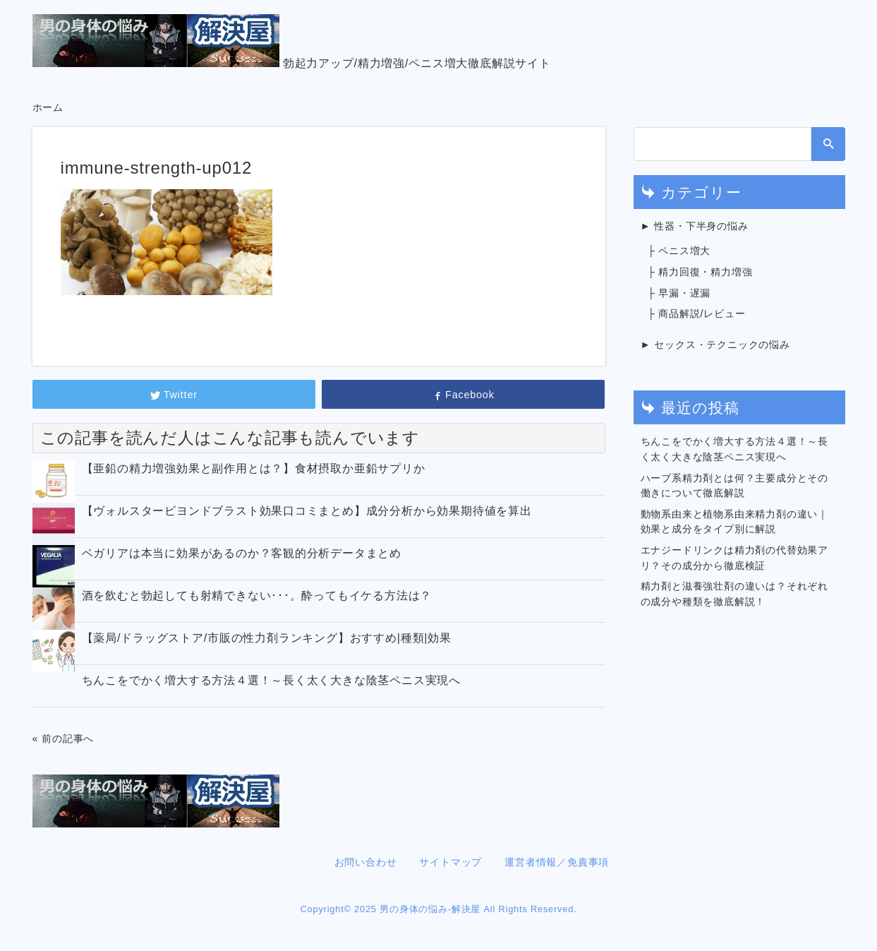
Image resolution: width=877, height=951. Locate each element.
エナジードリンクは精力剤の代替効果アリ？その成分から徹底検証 (734, 557)
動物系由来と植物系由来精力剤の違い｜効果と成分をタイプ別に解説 (734, 521)
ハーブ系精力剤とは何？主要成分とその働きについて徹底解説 (734, 485)
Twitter (174, 394)
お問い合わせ (365, 862)
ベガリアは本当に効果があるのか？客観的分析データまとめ (242, 553)
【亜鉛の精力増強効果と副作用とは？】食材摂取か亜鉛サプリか (253, 468)
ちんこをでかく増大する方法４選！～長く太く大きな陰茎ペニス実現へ (271, 680)
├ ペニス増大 (679, 250)
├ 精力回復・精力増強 (700, 271)
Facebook (463, 394)
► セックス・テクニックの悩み (715, 344)
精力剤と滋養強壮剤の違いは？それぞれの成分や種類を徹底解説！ (734, 593)
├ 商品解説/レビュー (697, 313)
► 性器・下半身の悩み (695, 226)
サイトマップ (450, 862)
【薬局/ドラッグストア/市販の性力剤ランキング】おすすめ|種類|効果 (267, 638)
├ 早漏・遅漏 (679, 293)
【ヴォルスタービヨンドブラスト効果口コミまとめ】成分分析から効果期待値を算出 (307, 511)
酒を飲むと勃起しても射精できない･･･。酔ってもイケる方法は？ (257, 596)
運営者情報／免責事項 (556, 862)
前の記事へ (68, 738)
